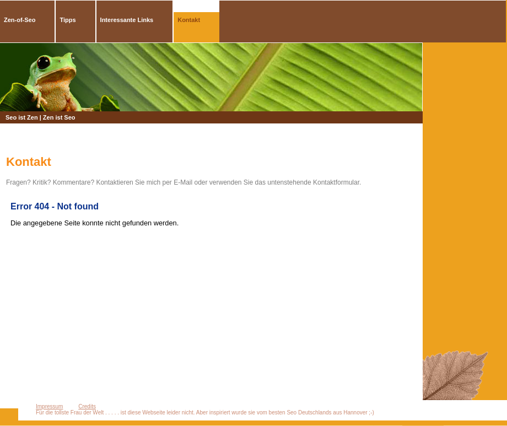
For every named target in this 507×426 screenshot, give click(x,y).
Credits (87, 406)
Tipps (67, 20)
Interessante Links (127, 20)
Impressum (49, 406)
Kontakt (188, 20)
